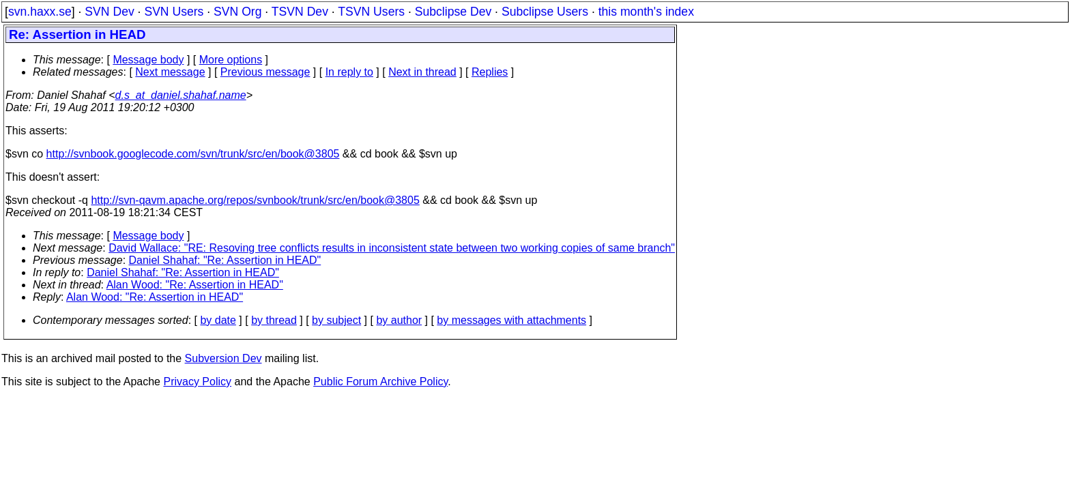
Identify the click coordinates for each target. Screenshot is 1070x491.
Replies (490, 72)
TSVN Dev (300, 11)
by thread (274, 320)
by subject (336, 320)
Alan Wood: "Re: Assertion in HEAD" (194, 285)
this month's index (646, 11)
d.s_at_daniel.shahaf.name (180, 95)
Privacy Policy (197, 381)
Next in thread (422, 72)
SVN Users (173, 11)
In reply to (349, 72)
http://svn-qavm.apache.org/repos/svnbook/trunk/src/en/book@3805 (255, 200)
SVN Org (237, 11)
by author (399, 320)
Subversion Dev (223, 358)
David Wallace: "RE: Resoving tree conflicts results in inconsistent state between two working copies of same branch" (392, 248)
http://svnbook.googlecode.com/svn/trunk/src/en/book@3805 (193, 154)
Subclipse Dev (453, 11)
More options (231, 59)
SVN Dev (109, 11)
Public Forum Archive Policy (380, 381)
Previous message (265, 72)
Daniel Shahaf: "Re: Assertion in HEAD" (225, 260)
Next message (170, 72)
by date (217, 320)
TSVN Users (371, 11)
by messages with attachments (511, 320)
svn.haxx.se (40, 11)
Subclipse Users (545, 11)
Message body (148, 59)
